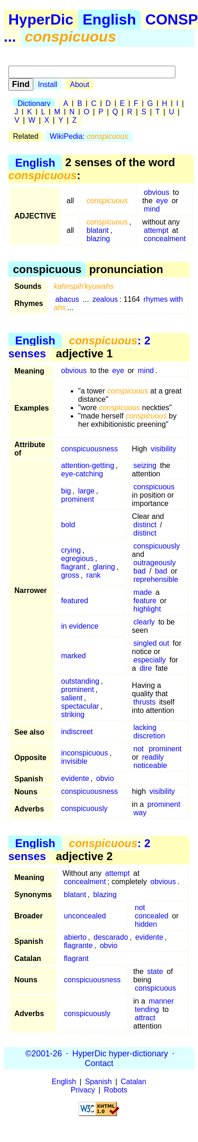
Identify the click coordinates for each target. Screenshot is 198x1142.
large (86, 491)
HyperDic (41, 19)
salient (71, 698)
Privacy (83, 1090)
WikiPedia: (89, 136)
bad (139, 571)
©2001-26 (43, 1053)
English (109, 19)
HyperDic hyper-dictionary (120, 1053)
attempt (156, 230)
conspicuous (153, 487)
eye (162, 201)
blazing (98, 239)
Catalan (133, 1082)
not (138, 749)
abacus (67, 299)
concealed (151, 916)
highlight (147, 609)
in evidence (80, 626)
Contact (99, 1062)
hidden (146, 924)
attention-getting (87, 465)
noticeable (150, 765)
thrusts (144, 702)
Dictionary (34, 103)
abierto (75, 937)
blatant (98, 230)
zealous (105, 299)
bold (68, 525)
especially (149, 660)
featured (74, 601)
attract (145, 1018)
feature (144, 601)
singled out (151, 643)
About (79, 84)
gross (70, 575)
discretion (149, 736)
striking (73, 714)
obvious (156, 192)
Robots (116, 1090)
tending (147, 1009)
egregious (77, 558)
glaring (104, 567)
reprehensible (155, 579)
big (66, 491)
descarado (110, 937)
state (155, 971)
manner (160, 1001)
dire (146, 668)
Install (47, 84)
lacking (144, 727)
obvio (105, 778)
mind (152, 209)
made (142, 592)
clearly (144, 622)
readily (153, 757)
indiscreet (77, 732)
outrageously (154, 563)
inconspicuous (84, 753)
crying (71, 550)
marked (73, 656)
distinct (144, 525)
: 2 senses (79, 347)
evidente (75, 778)
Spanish (98, 1082)
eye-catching (82, 474)
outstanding (80, 681)
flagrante (78, 945)
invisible (74, 761)
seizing (144, 465)
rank (93, 575)
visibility (163, 449)
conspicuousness (89, 449)
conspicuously (156, 546)
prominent (77, 499)
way (139, 813)
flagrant (73, 567)
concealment (165, 239)
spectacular (80, 706)
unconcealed (85, 916)
